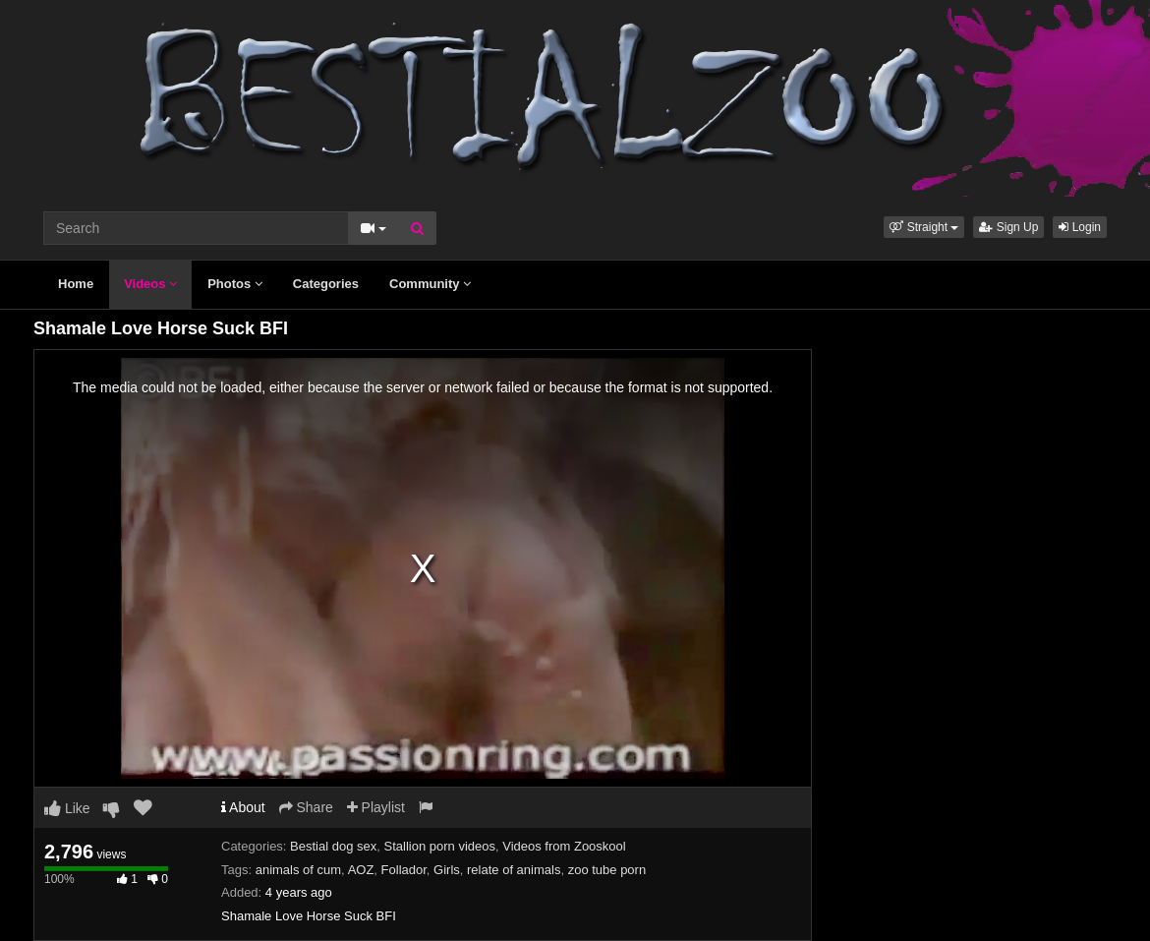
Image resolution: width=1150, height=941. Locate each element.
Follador (404, 869)
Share (306, 807)
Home (75, 283)
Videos (150, 283)
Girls (446, 869)
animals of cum (298, 869)
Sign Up (1008, 227)
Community (430, 283)
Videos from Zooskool (564, 846)
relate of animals (513, 869)
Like (67, 808)
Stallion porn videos (439, 846)
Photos (234, 283)
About (243, 807)
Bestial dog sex (333, 846)
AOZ (361, 869)
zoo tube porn (607, 869)
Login (1080, 227)
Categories (326, 283)
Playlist (376, 807)
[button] (924, 227)
